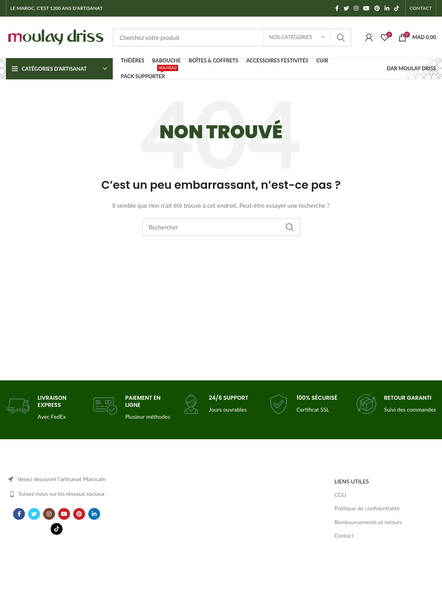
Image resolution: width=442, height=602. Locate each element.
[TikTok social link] (396, 8)
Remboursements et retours (368, 522)
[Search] (232, 37)
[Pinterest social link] (377, 8)
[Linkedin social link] (387, 8)
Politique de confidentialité (366, 508)
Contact (344, 535)
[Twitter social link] (346, 8)
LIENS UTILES (351, 481)
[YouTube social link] (366, 8)
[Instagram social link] (356, 8)
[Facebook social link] (337, 8)
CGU (340, 494)
